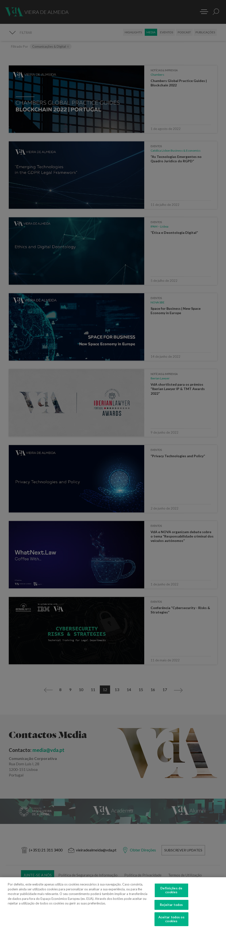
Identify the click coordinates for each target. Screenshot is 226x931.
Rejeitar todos (171, 908)
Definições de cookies (171, 893)
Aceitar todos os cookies (171, 922)
